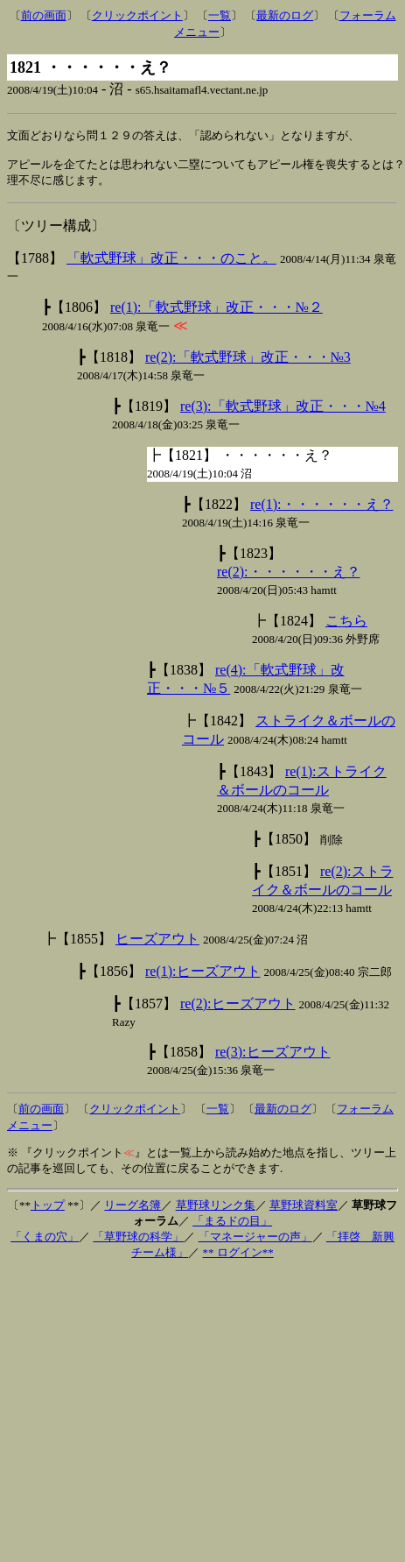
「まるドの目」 (232, 1226)
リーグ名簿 (132, 1210)
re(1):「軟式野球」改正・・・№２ (216, 312)
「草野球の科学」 (138, 1241)
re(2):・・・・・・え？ (288, 576)
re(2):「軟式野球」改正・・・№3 (248, 362)
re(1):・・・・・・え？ (322, 509)
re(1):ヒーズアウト (203, 976)
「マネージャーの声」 (255, 1241)
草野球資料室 (303, 1210)
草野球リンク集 (215, 1210)
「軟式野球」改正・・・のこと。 (171, 263)
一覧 (219, 15)
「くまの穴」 (44, 1241)
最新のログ (284, 15)
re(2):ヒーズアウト (238, 1008)
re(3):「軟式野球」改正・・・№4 (283, 411)
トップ (48, 1210)
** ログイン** (238, 1257)
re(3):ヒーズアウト (273, 1057)
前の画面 (43, 15)
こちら (346, 625)
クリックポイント (137, 15)
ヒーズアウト (157, 943)
